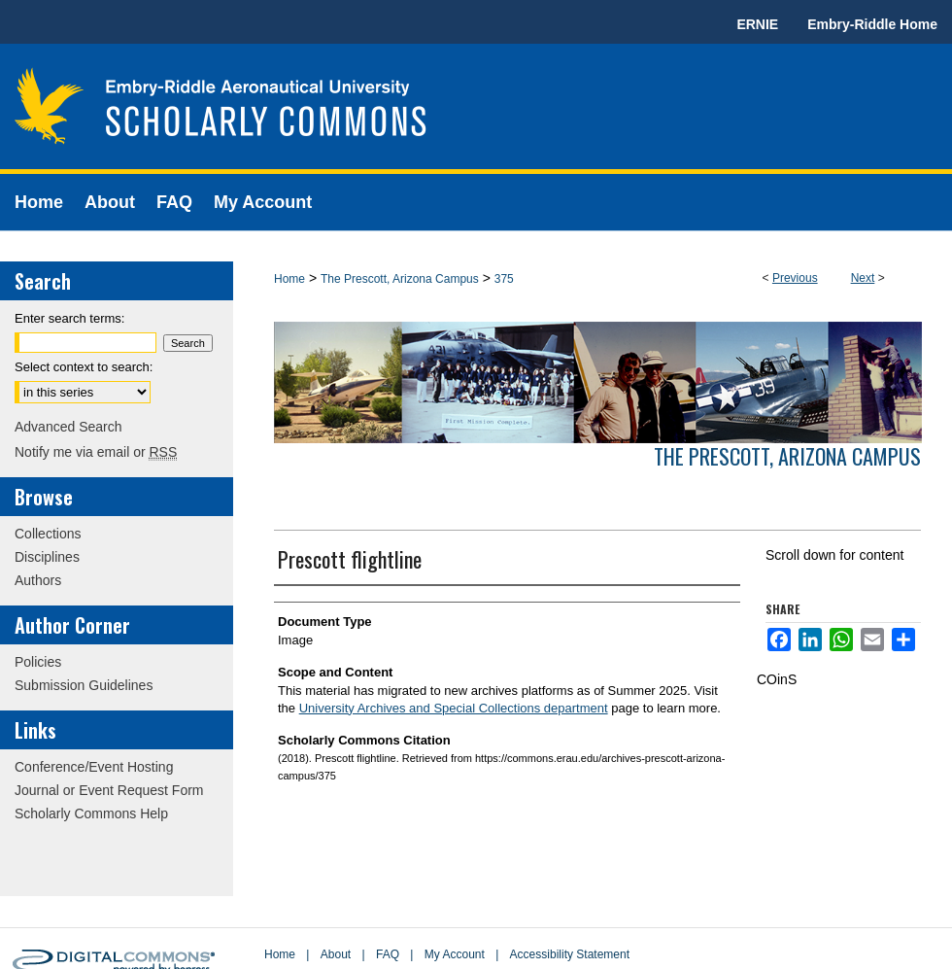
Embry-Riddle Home (872, 24)
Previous (795, 278)
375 (504, 279)
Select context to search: (84, 367)
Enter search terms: (69, 318)
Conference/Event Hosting (94, 767)
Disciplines (47, 557)
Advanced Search (68, 426)
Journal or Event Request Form (109, 790)
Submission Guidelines (84, 685)
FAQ (387, 954)
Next (863, 278)
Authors (38, 580)
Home (289, 279)
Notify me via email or (96, 452)
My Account (455, 954)
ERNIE (757, 24)
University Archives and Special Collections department (453, 708)
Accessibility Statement (569, 954)
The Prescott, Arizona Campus (400, 279)
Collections (48, 533)
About (336, 954)
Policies (38, 662)
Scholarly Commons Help (91, 813)
